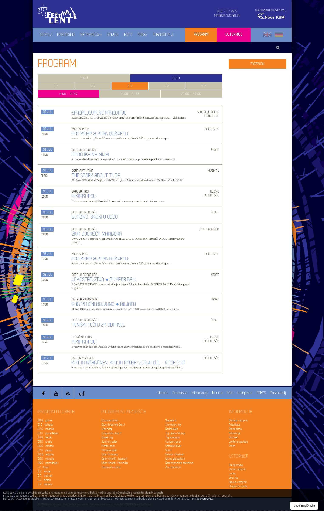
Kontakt (233, 437)
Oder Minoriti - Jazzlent (114, 458)
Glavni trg (107, 428)
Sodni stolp (171, 428)
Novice (113, 35)
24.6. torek (45, 437)
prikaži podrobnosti (202, 498)
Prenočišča (235, 428)
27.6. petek (45, 450)
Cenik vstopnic (237, 469)
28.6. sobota (46, 454)
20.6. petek (45, 420)
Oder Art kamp (110, 454)
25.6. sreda (45, 441)
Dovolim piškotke (304, 505)
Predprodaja (236, 465)
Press (232, 445)
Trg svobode (172, 437)
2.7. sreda (44, 471)
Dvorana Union (110, 420)
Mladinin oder (109, 450)
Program (201, 34)
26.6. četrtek (46, 445)
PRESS (142, 35)
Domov (46, 35)
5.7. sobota (45, 484)
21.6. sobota (45, 424)
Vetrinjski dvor (173, 445)
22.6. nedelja (46, 428)
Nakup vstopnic (238, 482)
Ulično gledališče (175, 458)
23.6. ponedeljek (48, 433)
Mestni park (108, 445)
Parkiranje (234, 433)
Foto (128, 35)
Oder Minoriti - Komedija (115, 462)
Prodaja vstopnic (238, 420)
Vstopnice (233, 34)
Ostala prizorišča (111, 467)
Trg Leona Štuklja (175, 433)
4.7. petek (44, 479)
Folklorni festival (174, 454)
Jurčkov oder (109, 441)
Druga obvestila (238, 486)
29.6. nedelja (46, 458)
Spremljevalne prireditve (179, 462)
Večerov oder (173, 441)
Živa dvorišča (173, 467)
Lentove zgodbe (238, 441)
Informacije (91, 35)
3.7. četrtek (45, 475)
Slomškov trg (173, 424)
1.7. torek (43, 467)
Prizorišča (65, 35)
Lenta (232, 473)
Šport (168, 450)
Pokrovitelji (163, 35)
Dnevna (233, 477)
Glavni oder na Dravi (113, 424)
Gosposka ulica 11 (111, 433)
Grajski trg (107, 437)
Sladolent (170, 420)
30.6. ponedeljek (48, 462)
